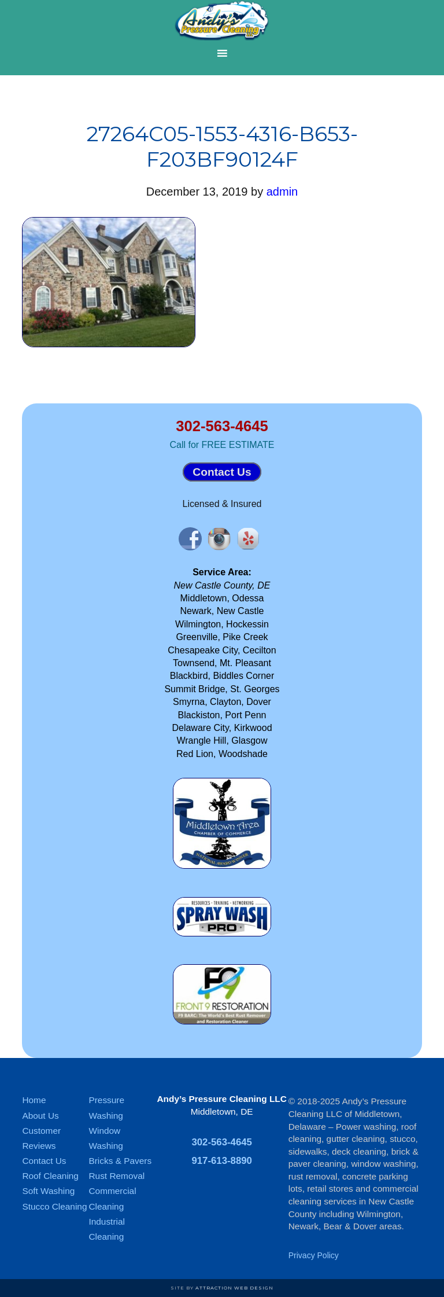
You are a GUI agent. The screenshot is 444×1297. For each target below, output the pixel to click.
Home (34, 1100)
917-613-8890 (221, 1160)
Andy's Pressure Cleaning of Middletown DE (222, 20)
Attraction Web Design (234, 1288)
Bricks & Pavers (119, 1161)
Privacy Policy (313, 1255)
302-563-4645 (222, 426)
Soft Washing (48, 1191)
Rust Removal (116, 1176)
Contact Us (222, 472)
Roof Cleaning (50, 1176)
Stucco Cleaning (54, 1206)
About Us (40, 1115)
